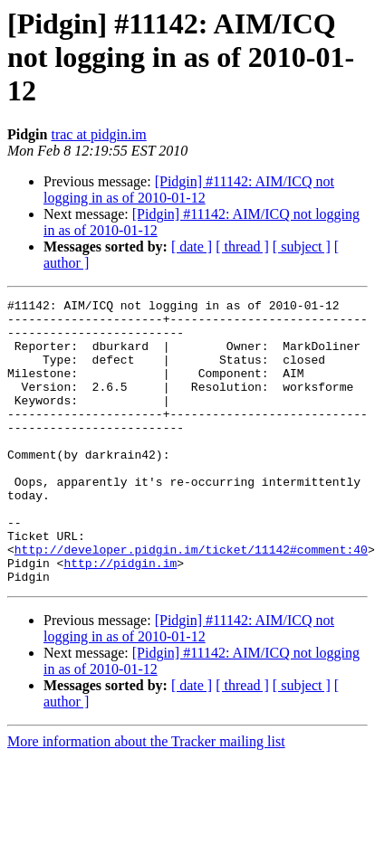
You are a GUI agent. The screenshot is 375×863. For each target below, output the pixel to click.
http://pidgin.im (120, 617)
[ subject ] (302, 246)
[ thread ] (242, 246)
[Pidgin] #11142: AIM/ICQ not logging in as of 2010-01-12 (188, 189)
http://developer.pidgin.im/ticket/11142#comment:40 (191, 601)
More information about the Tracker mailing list (146, 798)
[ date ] (191, 246)
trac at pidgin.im (98, 134)
